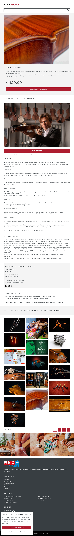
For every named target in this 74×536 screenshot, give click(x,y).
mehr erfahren (37, 151)
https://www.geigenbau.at (15, 282)
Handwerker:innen (9, 485)
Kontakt (6, 488)
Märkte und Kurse (9, 483)
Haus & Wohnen (8, 498)
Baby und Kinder (8, 500)
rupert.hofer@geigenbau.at (16, 280)
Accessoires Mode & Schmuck (12, 496)
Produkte (6, 479)
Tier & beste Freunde (43, 496)
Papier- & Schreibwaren (44, 498)
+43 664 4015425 (13, 276)
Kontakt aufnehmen (38, 89)
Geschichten (7, 481)
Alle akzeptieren (17, 528)
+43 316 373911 (14, 275)
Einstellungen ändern (17, 531)
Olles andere (41, 500)
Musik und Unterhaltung (10, 502)
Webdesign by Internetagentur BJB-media (37, 533)
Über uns (6, 487)
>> (68, 430)
